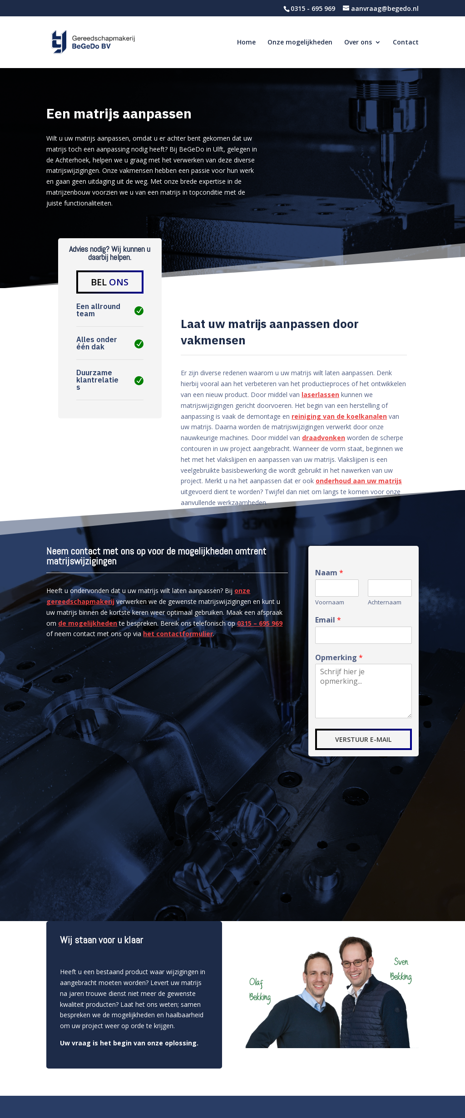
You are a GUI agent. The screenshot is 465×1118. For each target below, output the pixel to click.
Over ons (358, 42)
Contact (406, 42)
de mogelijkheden (87, 623)
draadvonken (323, 437)
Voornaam (329, 602)
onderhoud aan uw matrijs (359, 480)
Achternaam (384, 602)
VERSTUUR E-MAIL (363, 739)
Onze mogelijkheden (299, 42)
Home (246, 42)
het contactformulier (178, 633)
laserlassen (320, 394)
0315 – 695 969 (259, 623)
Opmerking (339, 657)
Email (328, 620)
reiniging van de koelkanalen (339, 416)
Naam (329, 573)
